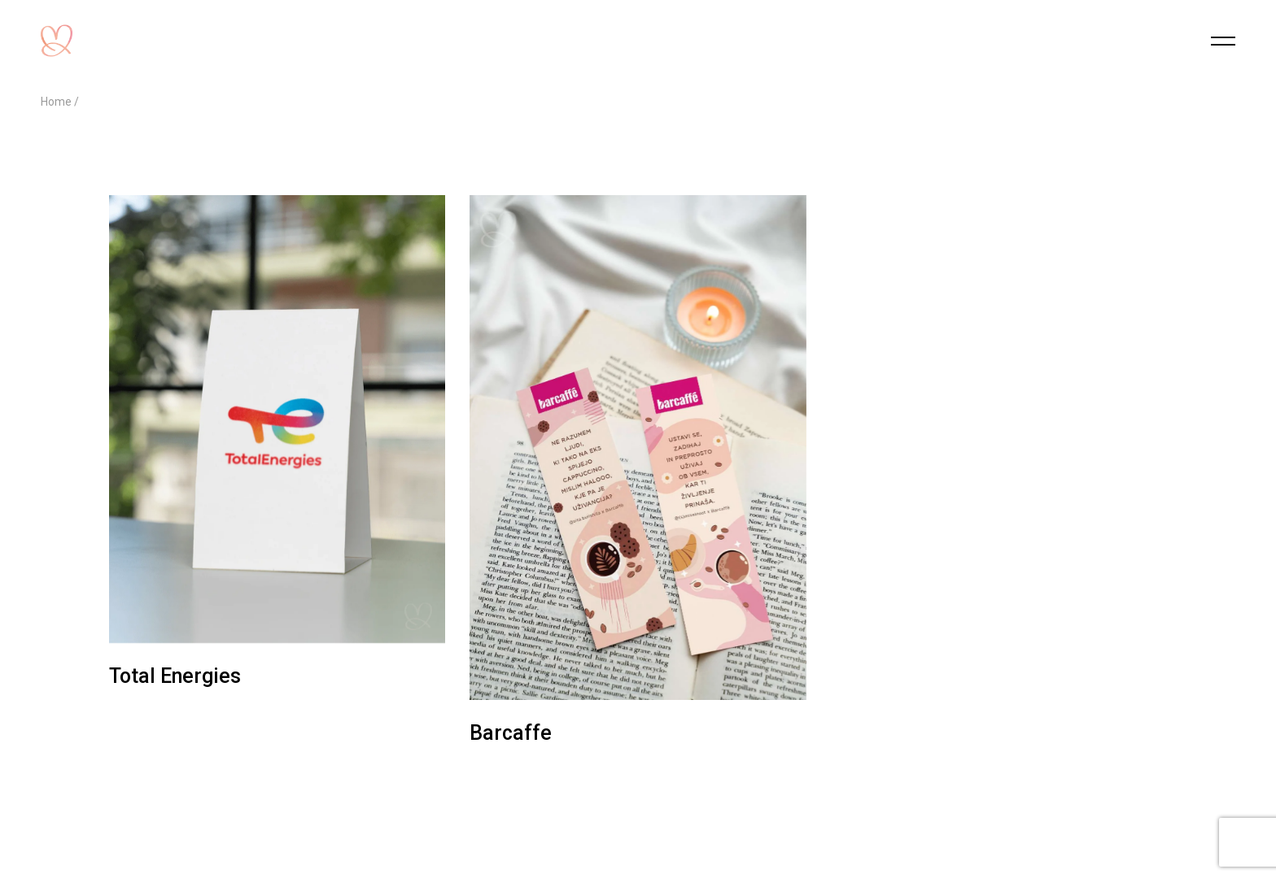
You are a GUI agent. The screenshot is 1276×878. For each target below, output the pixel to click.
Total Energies (175, 676)
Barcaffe (511, 733)
